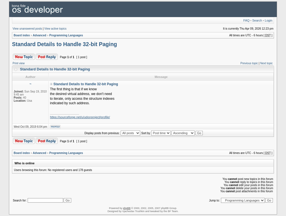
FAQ (246, 20)
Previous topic (249, 63)
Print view (19, 63)
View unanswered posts (27, 28)
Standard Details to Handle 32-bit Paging (64, 44)
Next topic (266, 63)
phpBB (126, 208)
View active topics (55, 28)
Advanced (39, 35)
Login (268, 20)
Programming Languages (66, 35)
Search (257, 20)
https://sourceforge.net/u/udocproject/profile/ (80, 117)
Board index (22, 35)
